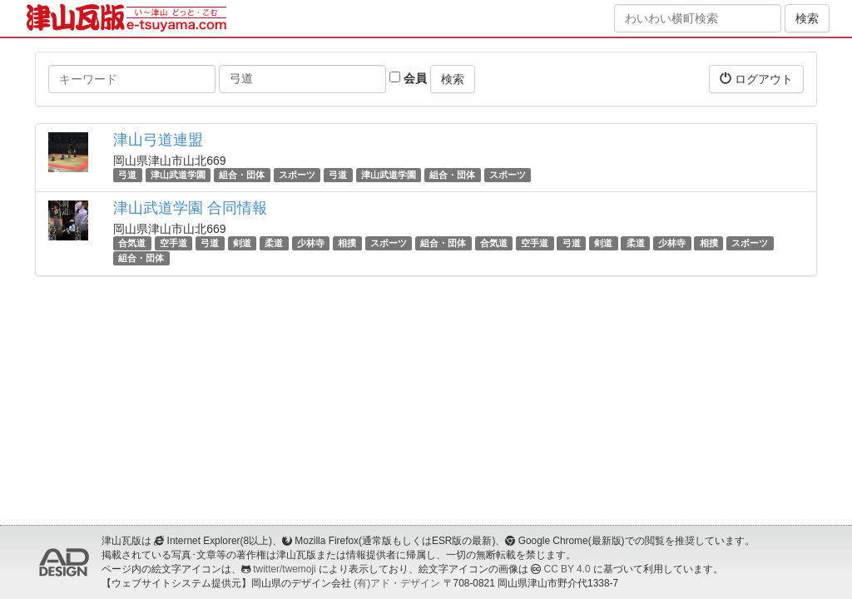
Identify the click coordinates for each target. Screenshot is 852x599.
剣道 (242, 243)
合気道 (132, 243)
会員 (408, 78)
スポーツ (297, 175)
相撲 (347, 243)
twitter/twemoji (284, 569)
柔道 (274, 243)
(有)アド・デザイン (397, 583)
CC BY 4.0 (567, 569)
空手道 (173, 243)
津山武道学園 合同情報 (190, 208)
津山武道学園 (178, 175)
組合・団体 (242, 175)
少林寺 (310, 243)
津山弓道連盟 (158, 139)
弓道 (127, 175)
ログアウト (756, 79)
